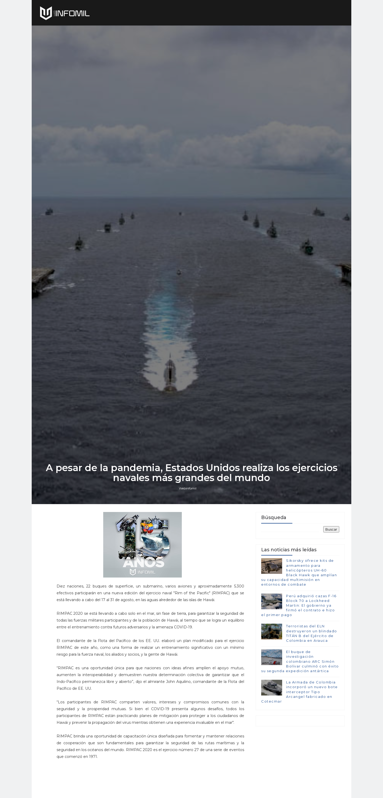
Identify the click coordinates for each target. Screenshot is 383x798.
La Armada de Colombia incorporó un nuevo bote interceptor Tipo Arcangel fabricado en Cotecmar (299, 691)
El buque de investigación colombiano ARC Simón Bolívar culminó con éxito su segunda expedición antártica (300, 661)
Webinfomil (187, 488)
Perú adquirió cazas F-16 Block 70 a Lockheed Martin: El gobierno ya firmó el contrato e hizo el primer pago (298, 605)
